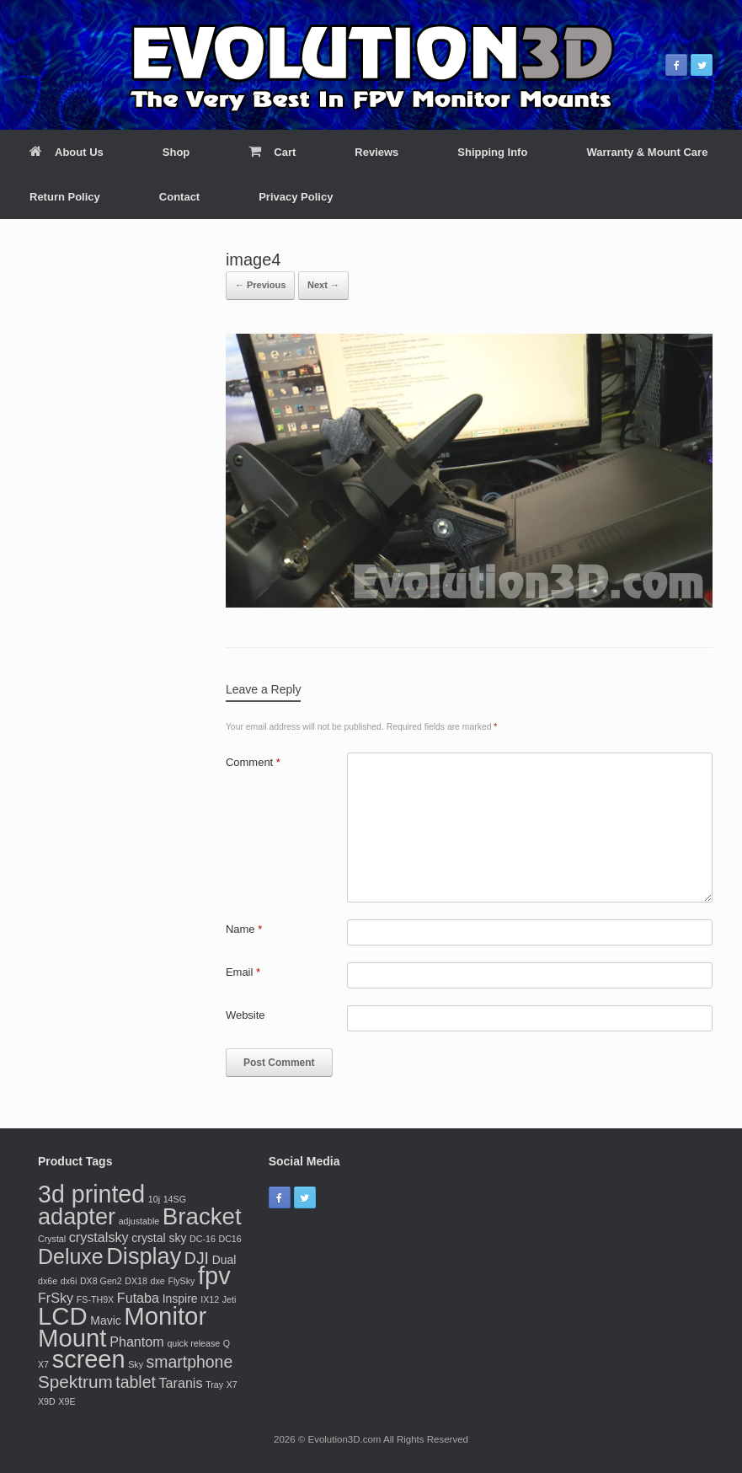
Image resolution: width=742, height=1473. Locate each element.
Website (245, 1015)
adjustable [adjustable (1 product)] (139, 1221)
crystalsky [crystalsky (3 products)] (99, 1237)
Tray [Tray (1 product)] (214, 1384)
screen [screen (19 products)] (88, 1359)
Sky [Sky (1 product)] (135, 1364)
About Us (66, 152)
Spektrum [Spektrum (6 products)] (75, 1381)
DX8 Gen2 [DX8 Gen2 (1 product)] (101, 1281)
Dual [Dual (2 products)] (224, 1260)
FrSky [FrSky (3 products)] (55, 1297)
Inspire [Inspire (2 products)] (180, 1298)
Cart (272, 152)
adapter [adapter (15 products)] (76, 1216)
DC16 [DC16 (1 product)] (229, 1239)
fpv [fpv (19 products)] (214, 1275)
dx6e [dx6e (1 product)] (47, 1281)
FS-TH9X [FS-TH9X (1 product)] (95, 1299)
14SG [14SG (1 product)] (174, 1199)
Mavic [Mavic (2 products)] (105, 1320)
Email (243, 972)
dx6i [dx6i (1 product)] (69, 1281)
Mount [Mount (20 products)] (72, 1338)
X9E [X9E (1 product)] (66, 1401)
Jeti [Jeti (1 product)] (229, 1299)
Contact (179, 196)
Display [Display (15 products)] (143, 1256)
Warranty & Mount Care (646, 152)
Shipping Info (492, 152)
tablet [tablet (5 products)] (135, 1382)
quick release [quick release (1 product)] (193, 1343)
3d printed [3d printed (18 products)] (91, 1194)
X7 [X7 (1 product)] (232, 1384)
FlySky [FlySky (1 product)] (181, 1281)
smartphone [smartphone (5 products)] (190, 1361)
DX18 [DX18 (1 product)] (136, 1281)
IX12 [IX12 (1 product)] (209, 1299)
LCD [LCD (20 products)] (63, 1316)
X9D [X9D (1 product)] (47, 1401)
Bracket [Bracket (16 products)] (202, 1216)
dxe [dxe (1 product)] (158, 1281)
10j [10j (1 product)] (154, 1199)
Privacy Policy (296, 196)
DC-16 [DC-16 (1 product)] (203, 1239)
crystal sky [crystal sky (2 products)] (158, 1238)
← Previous (260, 285)
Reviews (376, 152)
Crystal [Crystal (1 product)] (52, 1239)
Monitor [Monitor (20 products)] (165, 1316)
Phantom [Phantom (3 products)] (136, 1341)
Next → (323, 285)
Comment (253, 762)
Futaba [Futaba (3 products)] (138, 1297)
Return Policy (64, 196)
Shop (176, 152)
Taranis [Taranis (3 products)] (180, 1382)
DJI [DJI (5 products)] (196, 1258)
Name (244, 929)
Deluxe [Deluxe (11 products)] (71, 1256)
